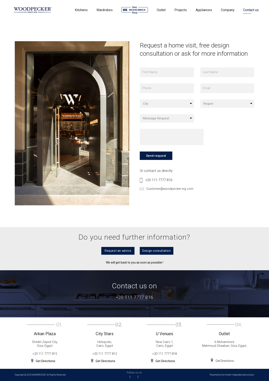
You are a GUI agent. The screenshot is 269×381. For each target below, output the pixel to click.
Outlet (161, 10)
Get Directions (45, 361)
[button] (114, 250)
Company (228, 10)
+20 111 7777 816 (158, 184)
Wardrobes (104, 10)
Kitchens (81, 10)
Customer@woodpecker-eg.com (171, 192)
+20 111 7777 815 (44, 354)
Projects (180, 10)
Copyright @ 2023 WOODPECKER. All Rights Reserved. (40, 375)
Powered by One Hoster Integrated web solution (232, 375)
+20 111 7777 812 (104, 354)
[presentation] (172, 141)
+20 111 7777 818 (164, 354)
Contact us (251, 10)
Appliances (204, 10)
